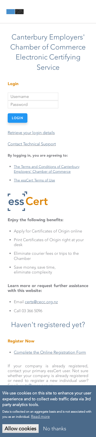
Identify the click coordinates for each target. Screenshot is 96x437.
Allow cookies (20, 428)
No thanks (54, 428)
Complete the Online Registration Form (50, 352)
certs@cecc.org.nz (41, 301)
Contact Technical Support (32, 143)
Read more (40, 416)
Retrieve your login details (31, 132)
